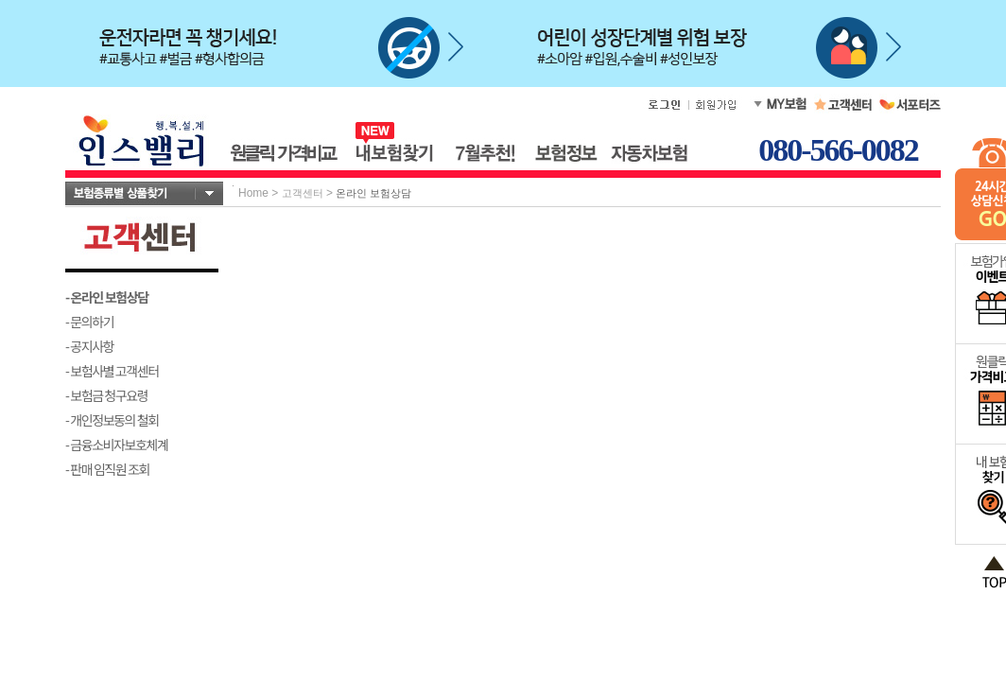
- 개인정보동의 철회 (112, 419)
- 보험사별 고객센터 (112, 370)
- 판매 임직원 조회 (107, 469)
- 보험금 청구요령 (106, 395)
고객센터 (302, 193)
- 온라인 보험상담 (106, 297)
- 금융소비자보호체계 (116, 444)
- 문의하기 (89, 321)
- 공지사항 (89, 346)
